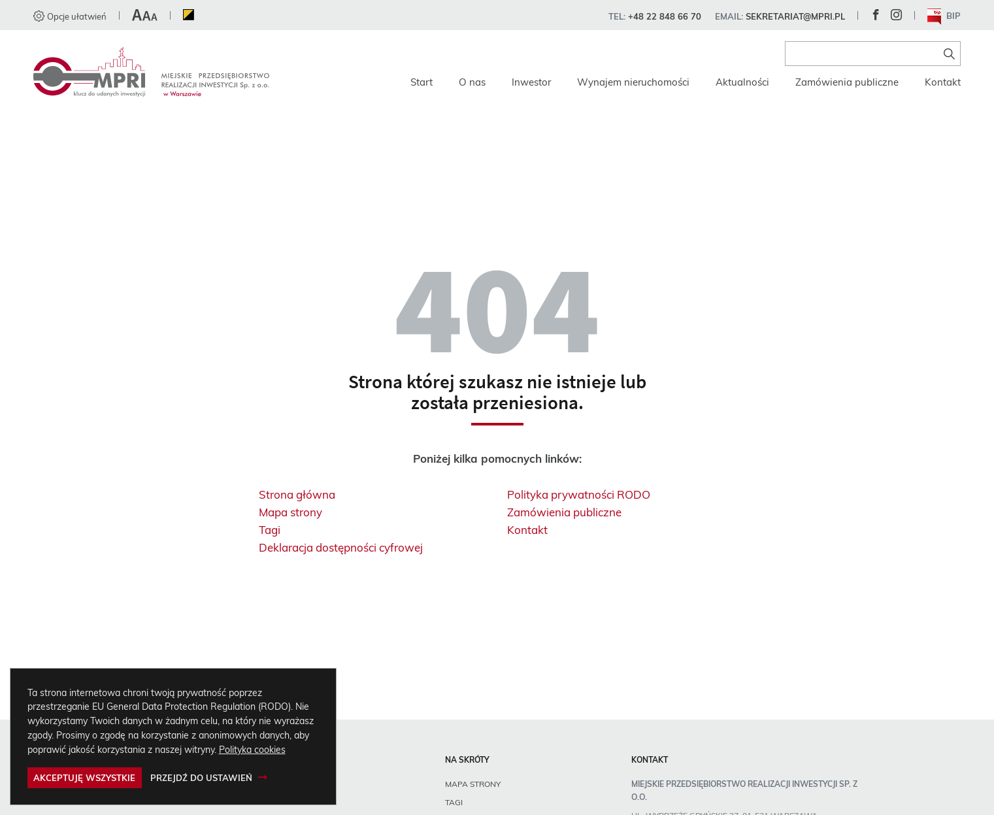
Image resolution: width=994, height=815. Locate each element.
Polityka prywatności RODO (578, 494)
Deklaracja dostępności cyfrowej (341, 547)
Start (421, 82)
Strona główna (297, 494)
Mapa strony (290, 512)
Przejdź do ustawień (201, 778)
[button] (144, 16)
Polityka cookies (252, 749)
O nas (472, 82)
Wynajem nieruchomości (633, 82)
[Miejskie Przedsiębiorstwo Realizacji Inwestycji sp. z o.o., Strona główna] (151, 72)
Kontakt (943, 82)
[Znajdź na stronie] (949, 53)
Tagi (269, 530)
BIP (944, 16)
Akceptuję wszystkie (84, 778)
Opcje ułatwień (70, 16)
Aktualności (742, 82)
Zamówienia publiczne (847, 82)
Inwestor (531, 82)
